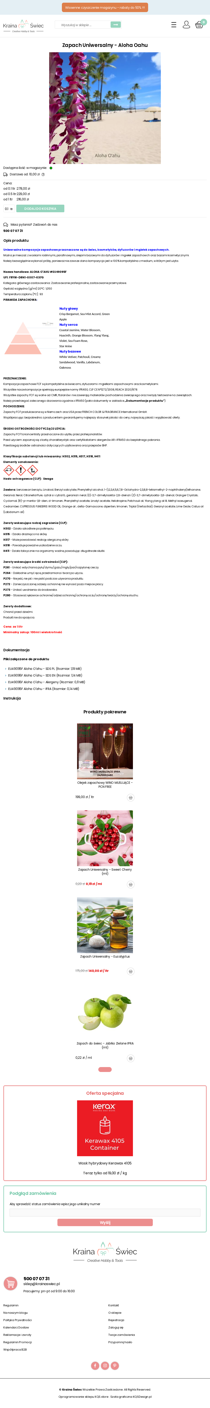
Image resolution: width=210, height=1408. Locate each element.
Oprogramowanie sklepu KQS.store (84, 1397)
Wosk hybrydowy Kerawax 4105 (105, 1163)
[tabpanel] (105, 893)
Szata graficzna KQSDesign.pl (131, 1397)
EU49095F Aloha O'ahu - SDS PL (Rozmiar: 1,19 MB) (45, 668)
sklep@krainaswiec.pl (41, 1283)
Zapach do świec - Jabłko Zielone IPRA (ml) (105, 1045)
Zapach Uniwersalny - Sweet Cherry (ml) (105, 871)
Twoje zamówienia (121, 1335)
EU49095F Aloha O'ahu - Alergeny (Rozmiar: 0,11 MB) (46, 682)
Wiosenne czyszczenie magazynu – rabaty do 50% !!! (105, 7)
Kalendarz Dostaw (16, 1327)
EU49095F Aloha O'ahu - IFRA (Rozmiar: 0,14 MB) (43, 689)
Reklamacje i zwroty (17, 1335)
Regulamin (11, 1305)
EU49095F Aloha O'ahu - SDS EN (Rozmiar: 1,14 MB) (45, 675)
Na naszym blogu (15, 1313)
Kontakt (113, 1305)
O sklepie (115, 1313)
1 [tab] (105, 1069)
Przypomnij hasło (120, 1342)
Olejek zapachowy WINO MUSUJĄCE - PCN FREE (105, 784)
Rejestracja (116, 1320)
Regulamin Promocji (17, 1342)
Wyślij (105, 1222)
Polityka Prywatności (17, 1320)
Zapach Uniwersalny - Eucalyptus (105, 956)
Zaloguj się (115, 1327)
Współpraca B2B (15, 1349)
